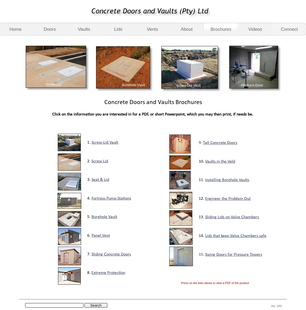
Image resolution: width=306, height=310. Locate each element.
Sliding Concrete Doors (111, 254)
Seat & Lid (100, 180)
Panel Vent (100, 236)
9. (201, 143)
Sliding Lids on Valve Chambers (232, 217)
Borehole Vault (104, 217)
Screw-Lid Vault (104, 142)
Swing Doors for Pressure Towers (233, 254)
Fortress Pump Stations (111, 198)
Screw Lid (99, 161)
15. (202, 254)
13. (202, 217)
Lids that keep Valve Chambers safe (235, 236)
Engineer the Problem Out (228, 199)
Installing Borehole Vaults (227, 180)
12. (202, 199)
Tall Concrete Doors (220, 143)
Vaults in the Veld (220, 161)
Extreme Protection (108, 273)
